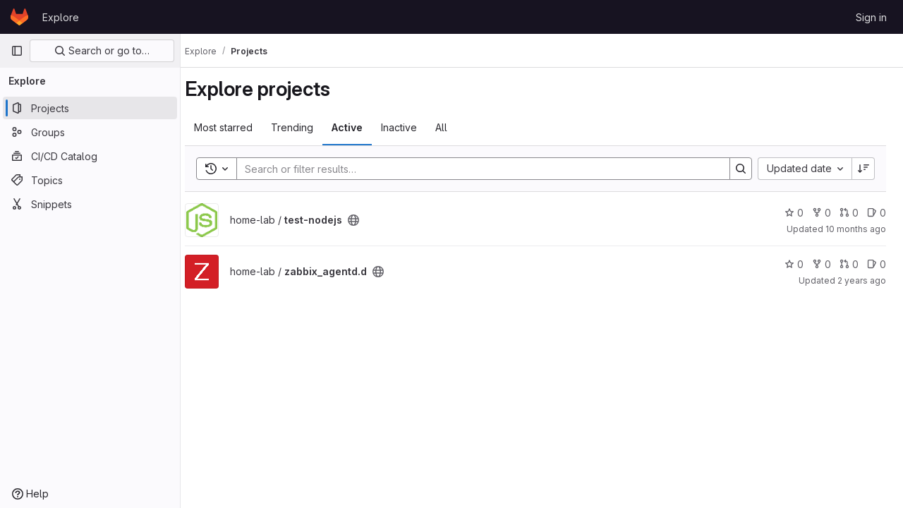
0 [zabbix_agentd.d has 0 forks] (821, 264)
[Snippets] (90, 204)
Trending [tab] (305, 127)
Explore (60, 17)
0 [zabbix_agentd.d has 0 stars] (794, 264)
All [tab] (454, 127)
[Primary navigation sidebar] (17, 51)
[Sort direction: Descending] (863, 168)
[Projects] (90, 108)
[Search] (482, 168)
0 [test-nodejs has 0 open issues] (876, 213)
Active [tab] (359, 127)
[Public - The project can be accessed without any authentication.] (366, 220)
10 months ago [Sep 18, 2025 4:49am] (855, 229)
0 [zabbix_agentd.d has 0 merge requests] (849, 264)
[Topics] (90, 180)
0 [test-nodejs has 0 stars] (794, 213)
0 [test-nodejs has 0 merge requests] (849, 213)
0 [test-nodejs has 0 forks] (821, 213)
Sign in (871, 17)
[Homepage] (19, 17)
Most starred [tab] (236, 127)
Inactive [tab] (412, 127)
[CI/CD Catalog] (90, 156)
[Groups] (90, 132)
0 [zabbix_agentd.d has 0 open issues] (876, 264)
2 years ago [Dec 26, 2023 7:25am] (861, 280)
